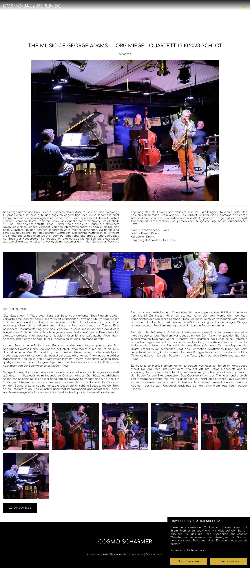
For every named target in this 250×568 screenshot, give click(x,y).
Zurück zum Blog (20, 507)
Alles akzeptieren (188, 561)
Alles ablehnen (229, 561)
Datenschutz (154, 554)
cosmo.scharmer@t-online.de (107, 554)
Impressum (136, 554)
